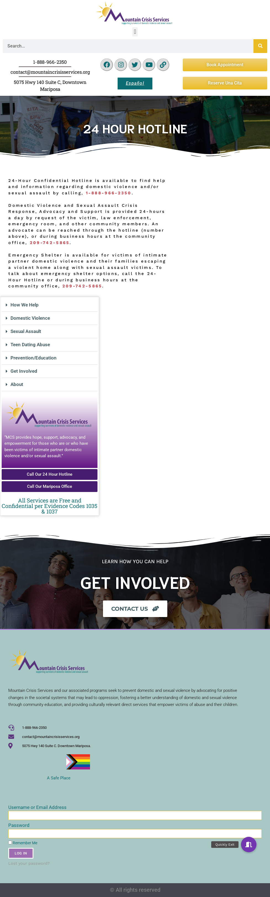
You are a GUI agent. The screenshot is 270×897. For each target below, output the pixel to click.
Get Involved (23, 371)
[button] (134, 31)
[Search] (260, 46)
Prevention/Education (33, 358)
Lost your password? (29, 863)
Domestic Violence (30, 318)
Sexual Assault (25, 331)
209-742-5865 (82, 286)
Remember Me (22, 843)
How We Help (24, 305)
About (16, 384)
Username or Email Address (37, 807)
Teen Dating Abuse (30, 344)
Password (19, 825)
